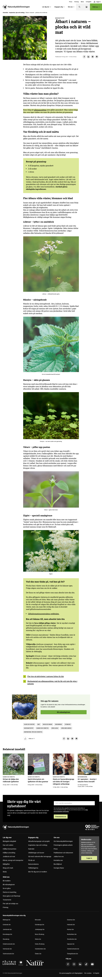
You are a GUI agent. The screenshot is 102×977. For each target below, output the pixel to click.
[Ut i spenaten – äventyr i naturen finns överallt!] (88, 764)
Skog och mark (47, 724)
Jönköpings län (39, 929)
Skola (82, 1)
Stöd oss (96, 7)
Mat (39, 724)
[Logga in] (97, 1)
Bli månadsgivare (63, 712)
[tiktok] (86, 964)
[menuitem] (70, 1)
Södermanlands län (9, 944)
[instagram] (74, 964)
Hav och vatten (8, 845)
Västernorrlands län (73, 949)
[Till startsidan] (17, 7)
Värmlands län (7, 949)
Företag (76, 1)
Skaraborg (6, 939)
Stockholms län (72, 939)
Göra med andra (66, 728)
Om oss (71, 7)
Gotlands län (7, 924)
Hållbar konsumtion (9, 849)
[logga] (21, 962)
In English (88, 1)
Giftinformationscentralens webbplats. (43, 614)
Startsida (5, 12)
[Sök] (79, 6)
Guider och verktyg (42, 728)
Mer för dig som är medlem (37, 872)
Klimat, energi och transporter (13, 860)
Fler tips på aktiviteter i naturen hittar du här (45, 676)
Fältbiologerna (33, 868)
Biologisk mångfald (9, 841)
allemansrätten (40, 110)
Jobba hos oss (59, 856)
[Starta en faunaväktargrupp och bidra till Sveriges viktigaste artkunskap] (63, 764)
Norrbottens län (72, 934)
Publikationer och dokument (63, 853)
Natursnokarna (33, 864)
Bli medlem (7, 881)
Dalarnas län (71, 920)
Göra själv (55, 728)
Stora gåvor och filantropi (11, 896)
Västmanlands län (8, 953)
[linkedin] (80, 964)
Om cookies (87, 973)
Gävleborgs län (39, 924)
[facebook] (68, 964)
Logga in (89, 858)
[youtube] (92, 964)
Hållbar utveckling (9, 853)
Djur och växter (29, 724)
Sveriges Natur (59, 868)
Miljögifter (6, 864)
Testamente (7, 900)
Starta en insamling (9, 892)
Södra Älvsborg (39, 944)
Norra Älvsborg (39, 934)
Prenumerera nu (60, 816)
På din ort (31, 860)
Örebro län (38, 953)
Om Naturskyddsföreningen (63, 841)
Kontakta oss (58, 860)
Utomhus (67, 724)
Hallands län (71, 924)
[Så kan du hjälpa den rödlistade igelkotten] (13, 764)
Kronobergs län (7, 934)
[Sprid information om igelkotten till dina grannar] (38, 764)
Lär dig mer (46, 7)
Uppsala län (70, 944)
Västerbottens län (40, 949)
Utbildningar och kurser (36, 853)
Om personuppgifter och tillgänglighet (70, 973)
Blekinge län (6, 920)
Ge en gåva (7, 888)
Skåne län (38, 939)
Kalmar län (70, 929)
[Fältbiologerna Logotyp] (9, 962)
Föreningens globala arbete (63, 845)
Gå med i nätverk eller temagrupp (39, 856)
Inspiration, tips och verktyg (16, 12)
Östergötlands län (72, 953)
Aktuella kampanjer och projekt (39, 841)
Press (70, 1)
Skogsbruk (58, 724)
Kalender (31, 849)
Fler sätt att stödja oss (10, 903)
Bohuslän (38, 920)
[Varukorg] (86, 6)
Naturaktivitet (28, 728)
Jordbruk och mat (9, 856)
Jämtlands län (7, 929)
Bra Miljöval (58, 864)
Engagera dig (59, 7)
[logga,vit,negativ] (34, 962)
